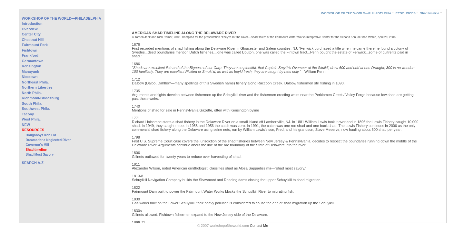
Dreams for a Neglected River (48, 140)
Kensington (32, 66)
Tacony (28, 114)
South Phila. (32, 103)
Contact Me (259, 225)
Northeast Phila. (35, 82)
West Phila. (31, 119)
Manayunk (30, 71)
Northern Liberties (37, 87)
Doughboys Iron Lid (41, 135)
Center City (31, 34)
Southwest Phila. (36, 109)
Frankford (30, 55)
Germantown (33, 61)
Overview (30, 29)
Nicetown (30, 77)
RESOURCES (33, 130)
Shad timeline (36, 149)
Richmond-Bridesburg (40, 98)
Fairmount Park (35, 45)
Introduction (32, 23)
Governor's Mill (37, 145)
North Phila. (32, 93)
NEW (26, 125)
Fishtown (29, 50)
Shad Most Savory (40, 154)
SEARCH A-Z (33, 163)
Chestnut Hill (33, 40)
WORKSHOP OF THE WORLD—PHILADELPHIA (61, 18)
